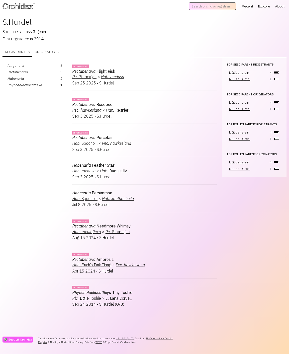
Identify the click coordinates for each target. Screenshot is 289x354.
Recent (247, 6)
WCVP (99, 342)
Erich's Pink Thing (91, 264)
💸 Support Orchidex (18, 339)
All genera (15, 65)
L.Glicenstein (239, 72)
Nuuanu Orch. (239, 79)
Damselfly (113, 170)
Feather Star (93, 165)
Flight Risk (93, 71)
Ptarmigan (84, 76)
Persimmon (92, 192)
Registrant (17, 52)
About (280, 6)
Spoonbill (84, 143)
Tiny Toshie (102, 292)
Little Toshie (86, 298)
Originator (47, 52)
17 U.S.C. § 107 (125, 338)
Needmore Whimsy (101, 225)
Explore (264, 6)
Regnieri (117, 110)
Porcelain (92, 137)
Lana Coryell (118, 298)
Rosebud (92, 104)
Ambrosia (93, 259)
